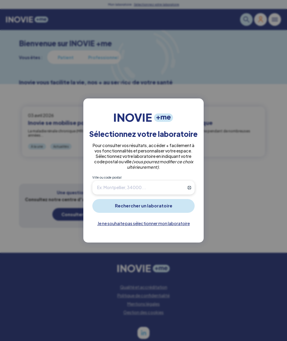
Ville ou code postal (107, 177)
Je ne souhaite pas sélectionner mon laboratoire (143, 223)
